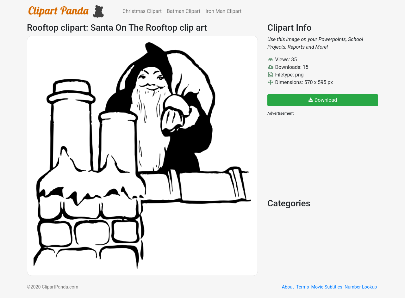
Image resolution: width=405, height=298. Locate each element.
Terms (302, 287)
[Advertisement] (314, 156)
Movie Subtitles (326, 287)
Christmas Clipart (142, 11)
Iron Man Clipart (223, 11)
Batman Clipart (183, 11)
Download (322, 100)
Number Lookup (361, 287)
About (288, 287)
